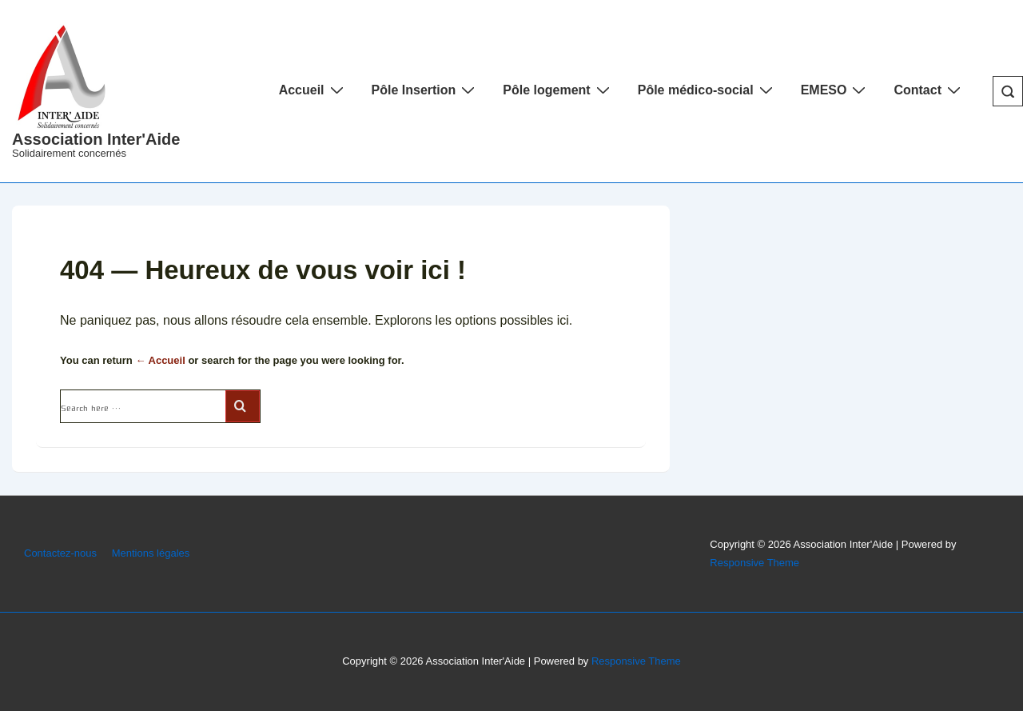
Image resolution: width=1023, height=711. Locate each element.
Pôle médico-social (707, 89)
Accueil (313, 89)
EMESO (835, 89)
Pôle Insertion (426, 89)
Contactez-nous (60, 553)
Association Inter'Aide (96, 139)
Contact (929, 89)
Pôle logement (558, 89)
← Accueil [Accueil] (160, 360)
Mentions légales (151, 553)
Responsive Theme (754, 563)
